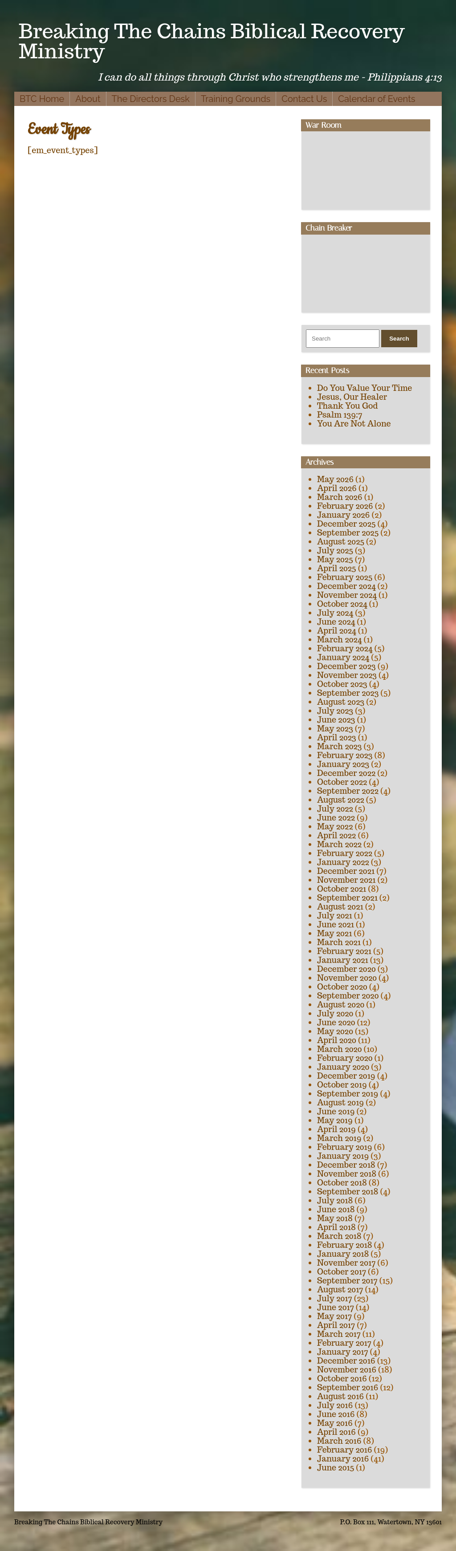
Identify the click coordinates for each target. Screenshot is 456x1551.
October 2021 (341, 889)
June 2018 (336, 1209)
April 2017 (336, 1325)
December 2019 (346, 1076)
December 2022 (346, 773)
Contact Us (304, 98)
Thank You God (347, 406)
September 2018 (347, 1191)
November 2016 (346, 1369)
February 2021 (344, 951)
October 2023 (342, 684)
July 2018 (335, 1200)
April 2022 (336, 835)
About (87, 98)
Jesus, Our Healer (352, 397)
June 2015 (335, 1467)
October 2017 (341, 1272)
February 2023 (345, 755)
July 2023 (335, 711)
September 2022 (348, 791)
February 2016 (344, 1450)
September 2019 (347, 1093)
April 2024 (336, 630)
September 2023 (348, 693)
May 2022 (335, 826)
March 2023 (339, 746)
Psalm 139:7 (339, 415)
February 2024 (344, 648)
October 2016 (342, 1378)
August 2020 (340, 1004)
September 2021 (347, 898)
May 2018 (335, 1218)
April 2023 (336, 737)
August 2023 (340, 702)
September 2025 (348, 533)
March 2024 (339, 639)
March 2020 (339, 1049)
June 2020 (336, 1022)
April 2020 (336, 1040)
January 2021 (342, 960)
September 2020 (348, 996)
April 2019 (336, 1129)
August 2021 (340, 906)
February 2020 (345, 1058)
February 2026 (345, 506)
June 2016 (336, 1414)
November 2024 (347, 595)
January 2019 (343, 1156)
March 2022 (339, 844)
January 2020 (343, 1067)
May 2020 (335, 1031)
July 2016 (335, 1405)
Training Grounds (235, 98)
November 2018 (346, 1174)
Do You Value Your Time (364, 388)
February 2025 (344, 577)
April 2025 (336, 568)
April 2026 (337, 488)
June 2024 (336, 622)
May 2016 (335, 1423)
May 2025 (335, 559)
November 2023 (347, 675)
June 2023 (336, 720)
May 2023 (335, 728)
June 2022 (336, 817)
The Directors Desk (151, 98)
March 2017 (339, 1334)
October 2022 (342, 782)
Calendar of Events (376, 98)
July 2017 (334, 1298)
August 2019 (340, 1102)
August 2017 (340, 1289)
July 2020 (335, 1013)
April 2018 (336, 1227)
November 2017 (346, 1263)
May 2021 (334, 933)
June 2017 (335, 1307)
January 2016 (343, 1459)
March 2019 (339, 1138)
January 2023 (343, 764)
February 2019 (344, 1147)
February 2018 (344, 1245)
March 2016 (339, 1441)
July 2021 (334, 915)
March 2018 (339, 1236)
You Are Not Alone (354, 423)
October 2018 (342, 1182)
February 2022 (344, 853)
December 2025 (346, 524)
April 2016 (336, 1432)
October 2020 (342, 987)
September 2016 (348, 1387)
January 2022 (343, 862)
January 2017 (342, 1352)
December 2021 (346, 871)
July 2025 (335, 550)
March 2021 (339, 942)
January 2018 (343, 1254)
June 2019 (336, 1111)
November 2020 (347, 978)
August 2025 (340, 541)
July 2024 (335, 613)
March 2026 (339, 497)
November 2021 (346, 880)
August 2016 (340, 1396)
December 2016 (346, 1361)
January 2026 (343, 515)
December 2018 (346, 1165)
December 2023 (346, 666)
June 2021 (335, 924)
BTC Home (42, 98)
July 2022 (335, 809)
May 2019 (335, 1120)
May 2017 (334, 1316)
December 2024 (346, 586)
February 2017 (344, 1343)
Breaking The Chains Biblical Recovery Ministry (212, 41)
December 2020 (346, 969)
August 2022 (340, 800)
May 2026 (335, 479)
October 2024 (342, 604)
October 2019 (342, 1085)
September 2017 (347, 1280)
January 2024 (343, 657)
